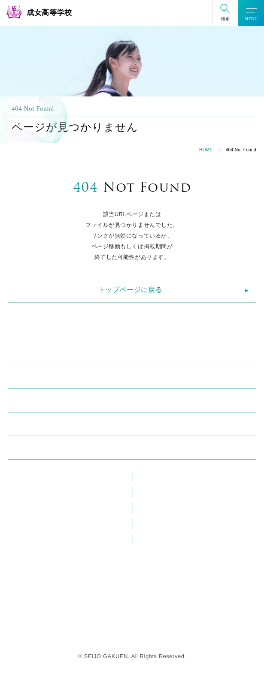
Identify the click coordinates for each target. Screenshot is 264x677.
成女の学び (29, 378)
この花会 (24, 523)
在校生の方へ (154, 508)
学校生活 (25, 402)
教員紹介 (24, 477)
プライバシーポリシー (166, 538)
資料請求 (24, 538)
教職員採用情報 (157, 523)
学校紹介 (25, 355)
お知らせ (24, 492)
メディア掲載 (29, 508)
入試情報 (25, 449)
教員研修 (149, 477)
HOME (206, 149)
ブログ (146, 492)
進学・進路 (29, 426)
